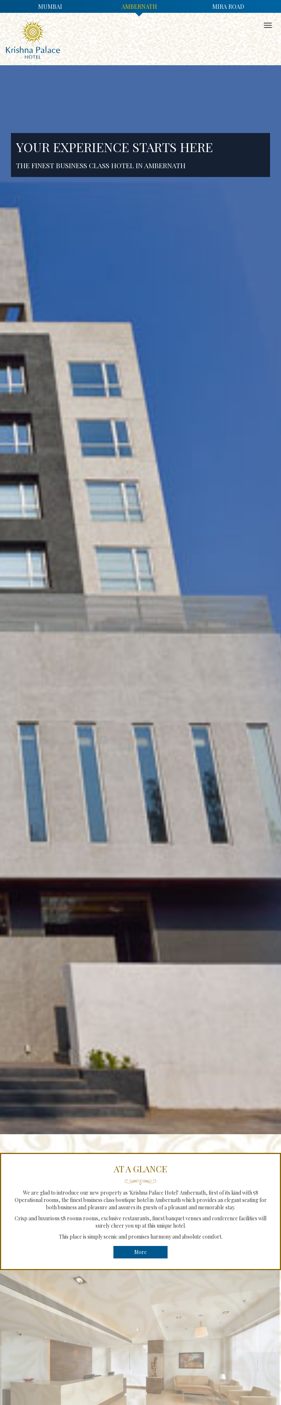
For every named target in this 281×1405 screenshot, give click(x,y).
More (140, 1252)
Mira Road (228, 6)
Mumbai (50, 6)
